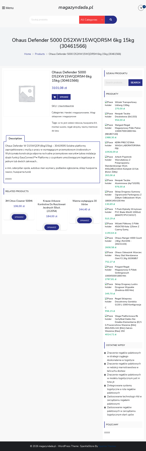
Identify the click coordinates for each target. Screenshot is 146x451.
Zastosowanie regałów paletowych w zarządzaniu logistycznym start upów (121, 411)
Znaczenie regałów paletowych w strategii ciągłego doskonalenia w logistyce (124, 356)
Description (15, 138)
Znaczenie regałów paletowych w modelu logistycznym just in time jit (124, 378)
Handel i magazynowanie (76, 112)
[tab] (15, 138)
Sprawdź (64, 97)
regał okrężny (74, 126)
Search (135, 82)
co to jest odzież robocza (70, 122)
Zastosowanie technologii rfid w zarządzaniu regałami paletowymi (124, 400)
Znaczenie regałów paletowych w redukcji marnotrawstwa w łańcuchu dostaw (124, 367)
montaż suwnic (59, 126)
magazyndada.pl (76, 7)
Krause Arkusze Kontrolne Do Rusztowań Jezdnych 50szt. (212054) (52, 206)
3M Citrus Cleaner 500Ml (19, 201)
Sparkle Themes (107, 446)
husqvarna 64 (90, 122)
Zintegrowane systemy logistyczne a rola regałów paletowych (121, 389)
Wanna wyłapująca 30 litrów (84, 202)
